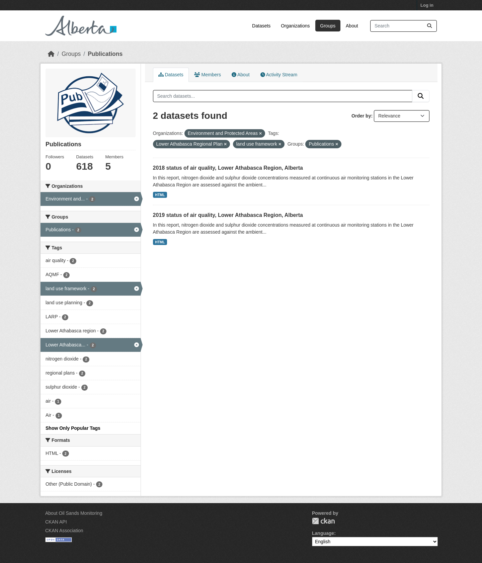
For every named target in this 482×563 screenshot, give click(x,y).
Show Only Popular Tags (73, 428)
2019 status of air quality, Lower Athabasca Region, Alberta (228, 215)
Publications (105, 54)
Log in (426, 5)
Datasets (261, 25)
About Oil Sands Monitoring (73, 513)
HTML (160, 195)
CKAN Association (64, 530)
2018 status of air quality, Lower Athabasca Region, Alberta (228, 168)
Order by (361, 115)
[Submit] (429, 26)
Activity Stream (278, 74)
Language (323, 533)
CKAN (323, 521)
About (352, 25)
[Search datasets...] (403, 26)
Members (207, 74)
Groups (327, 25)
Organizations (295, 25)
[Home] (51, 54)
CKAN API (56, 522)
